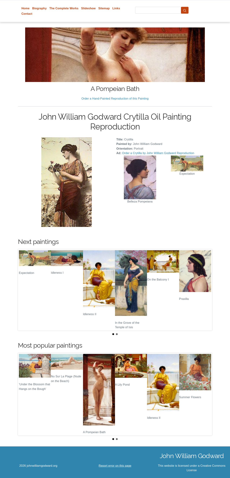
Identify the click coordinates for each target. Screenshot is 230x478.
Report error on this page (115, 465)
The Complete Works (64, 8)
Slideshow (88, 8)
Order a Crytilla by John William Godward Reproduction (158, 153)
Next (206, 290)
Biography (39, 8)
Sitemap (104, 8)
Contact (26, 13)
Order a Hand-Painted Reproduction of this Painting (115, 98)
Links (116, 8)
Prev (23, 290)
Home (25, 8)
